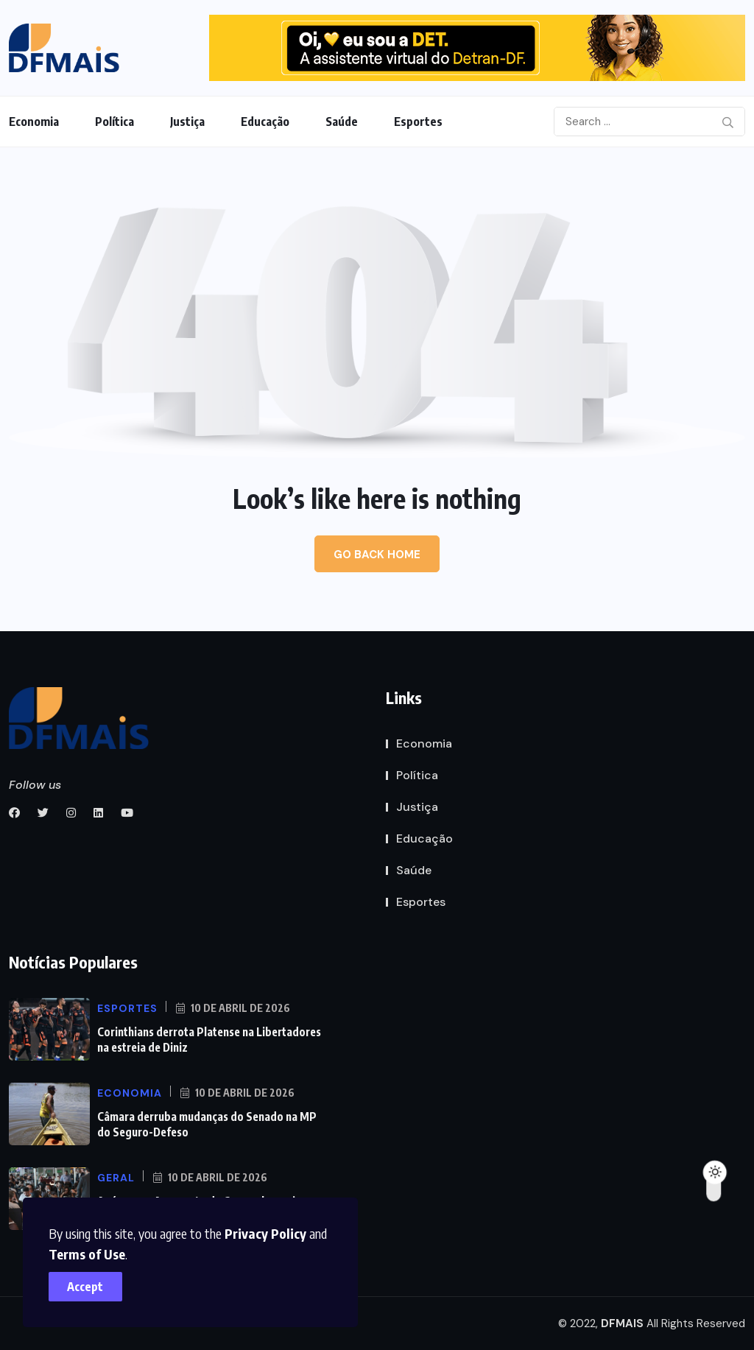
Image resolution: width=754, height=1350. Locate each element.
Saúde (341, 121)
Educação (265, 121)
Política (114, 121)
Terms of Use (90, 1250)
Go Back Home (377, 554)
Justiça (187, 121)
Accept (89, 1283)
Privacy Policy (268, 1230)
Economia (34, 121)
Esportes (418, 121)
